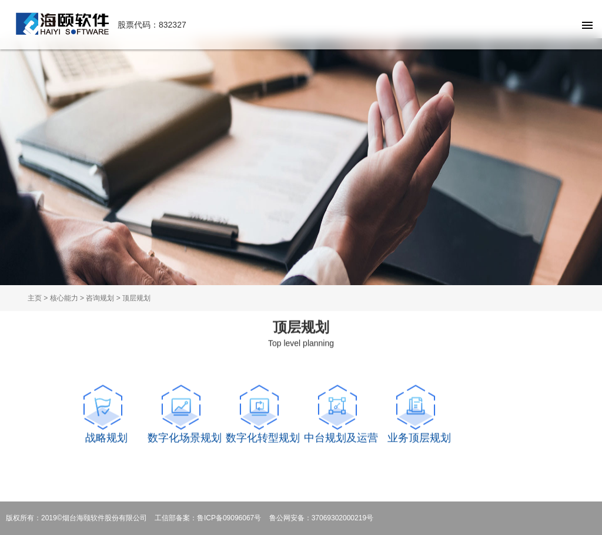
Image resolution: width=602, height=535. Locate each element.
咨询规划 (100, 298)
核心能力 (64, 298)
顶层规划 (136, 298)
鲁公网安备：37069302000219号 (321, 518)
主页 (35, 298)
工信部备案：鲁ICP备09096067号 (208, 518)
